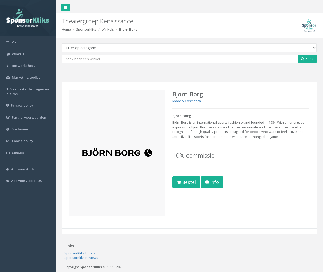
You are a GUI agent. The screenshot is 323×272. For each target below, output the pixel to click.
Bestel (186, 182)
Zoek (307, 58)
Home (66, 29)
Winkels (108, 29)
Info (212, 182)
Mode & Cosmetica (186, 101)
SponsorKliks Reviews (81, 257)
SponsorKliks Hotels (79, 253)
